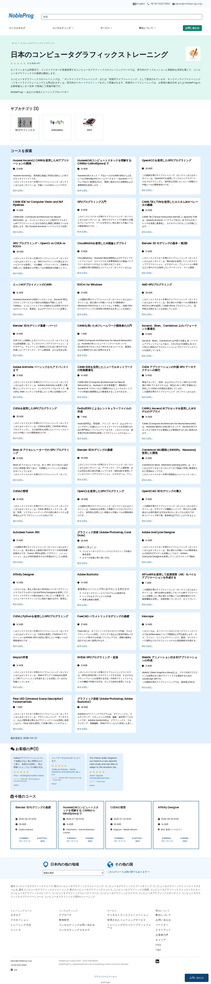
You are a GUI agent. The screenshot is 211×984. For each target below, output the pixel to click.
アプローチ (65, 915)
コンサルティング (62, 28)
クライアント (163, 930)
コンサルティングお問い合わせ (77, 925)
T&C (158, 949)
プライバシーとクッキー (105, 976)
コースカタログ (17, 28)
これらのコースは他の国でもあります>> (128, 871)
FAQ (158, 945)
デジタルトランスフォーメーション (128, 915)
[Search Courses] (121, 17)
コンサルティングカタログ (74, 930)
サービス (105, 28)
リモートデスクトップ (88, 82)
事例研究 (64, 920)
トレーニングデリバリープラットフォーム (129, 926)
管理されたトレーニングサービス (126, 920)
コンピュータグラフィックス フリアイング (37, 43)
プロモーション (20, 920)
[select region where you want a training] (73, 873)
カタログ (16, 915)
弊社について (146, 28)
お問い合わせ (197, 977)
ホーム (14, 43)
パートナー (162, 925)
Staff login (105, 982)
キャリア (161, 940)
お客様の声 (162, 935)
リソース (16, 930)
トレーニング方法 (21, 925)
